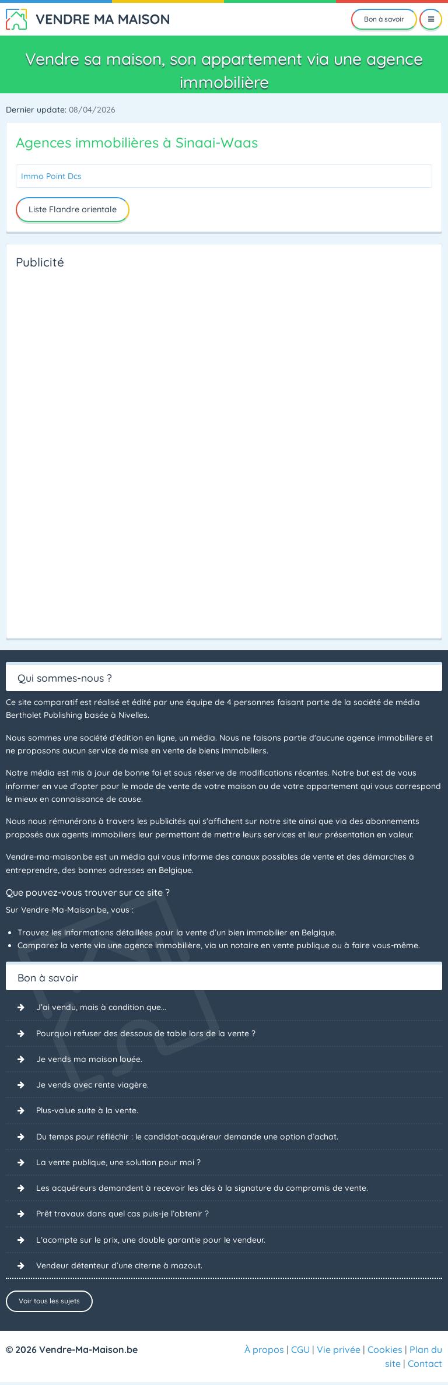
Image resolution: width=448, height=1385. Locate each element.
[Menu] (430, 19)
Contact (425, 1366)
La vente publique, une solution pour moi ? (118, 1163)
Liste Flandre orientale (73, 209)
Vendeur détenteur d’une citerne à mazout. (119, 1266)
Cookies (385, 1352)
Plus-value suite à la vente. (87, 1111)
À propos (264, 1352)
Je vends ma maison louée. (89, 1059)
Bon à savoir (384, 19)
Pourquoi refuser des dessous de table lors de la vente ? (146, 1033)
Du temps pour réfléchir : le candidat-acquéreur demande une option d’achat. (187, 1136)
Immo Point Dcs (51, 176)
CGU (300, 1352)
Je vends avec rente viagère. (92, 1084)
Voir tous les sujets (49, 1302)
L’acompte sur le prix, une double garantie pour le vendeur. (150, 1240)
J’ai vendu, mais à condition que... (101, 1007)
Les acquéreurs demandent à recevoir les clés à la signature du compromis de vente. (202, 1188)
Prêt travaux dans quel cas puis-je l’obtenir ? (122, 1214)
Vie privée (338, 1352)
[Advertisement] (62, 450)
